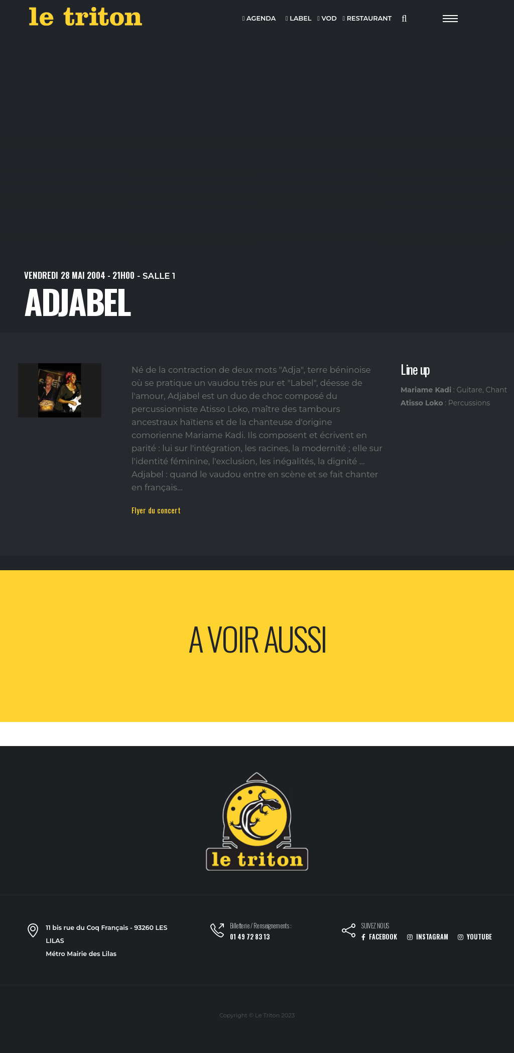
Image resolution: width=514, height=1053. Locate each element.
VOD (327, 19)
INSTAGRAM (427, 936)
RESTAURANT (367, 19)
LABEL (298, 19)
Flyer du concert (156, 509)
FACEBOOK (379, 936)
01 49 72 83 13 (250, 936)
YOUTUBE (475, 936)
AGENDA (259, 19)
